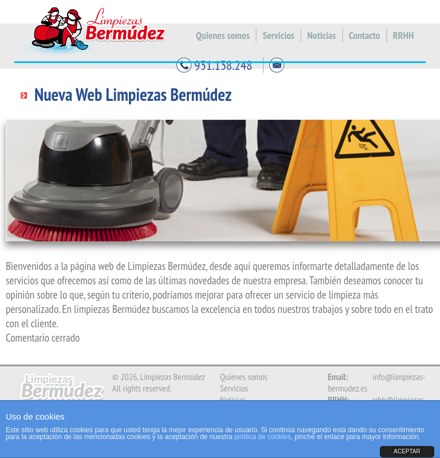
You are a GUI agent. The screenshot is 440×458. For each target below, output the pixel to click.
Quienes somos (223, 35)
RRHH (403, 35)
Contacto (364, 35)
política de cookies (262, 437)
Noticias (321, 35)
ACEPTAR (407, 451)
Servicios (278, 35)
